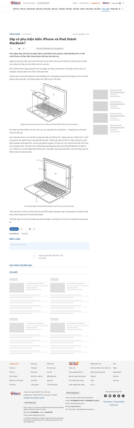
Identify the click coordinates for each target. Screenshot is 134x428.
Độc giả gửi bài (119, 402)
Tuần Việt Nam (84, 3)
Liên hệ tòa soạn (30, 403)
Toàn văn (72, 368)
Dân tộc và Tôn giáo (43, 9)
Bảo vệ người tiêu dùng (77, 376)
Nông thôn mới (96, 364)
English (93, 376)
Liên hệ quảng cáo (72, 393)
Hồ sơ (93, 385)
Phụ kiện (25, 234)
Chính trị (16, 9)
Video (115, 368)
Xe (119, 9)
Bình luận (14, 229)
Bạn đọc (50, 380)
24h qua (116, 380)
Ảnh (114, 364)
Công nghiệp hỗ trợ (76, 372)
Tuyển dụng (114, 405)
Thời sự (23, 9)
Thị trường (26, 34)
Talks (92, 380)
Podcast (75, 3)
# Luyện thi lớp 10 (43, 3)
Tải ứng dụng (107, 402)
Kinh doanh (31, 9)
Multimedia (117, 372)
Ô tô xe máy (51, 368)
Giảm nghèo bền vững (77, 385)
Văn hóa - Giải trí (79, 9)
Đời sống (89, 9)
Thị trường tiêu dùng (76, 380)
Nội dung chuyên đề (98, 372)
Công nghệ (106, 9)
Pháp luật (114, 9)
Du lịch (49, 372)
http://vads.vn (76, 406)
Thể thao (69, 9)
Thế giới (62, 9)
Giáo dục (55, 9)
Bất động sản (51, 376)
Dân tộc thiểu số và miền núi (101, 368)
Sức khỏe (97, 9)
